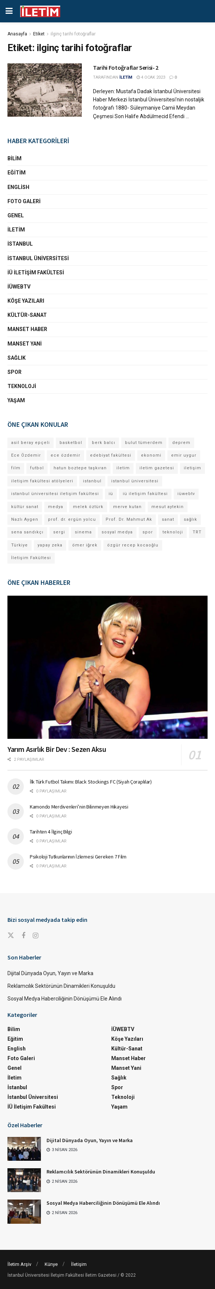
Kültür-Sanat (27, 315)
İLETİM (125, 77)
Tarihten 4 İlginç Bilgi (51, 831)
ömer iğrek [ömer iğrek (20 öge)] (84, 545)
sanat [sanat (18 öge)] (168, 519)
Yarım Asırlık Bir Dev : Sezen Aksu (56, 749)
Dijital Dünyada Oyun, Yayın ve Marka (50, 973)
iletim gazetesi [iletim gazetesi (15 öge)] (156, 468)
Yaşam (16, 400)
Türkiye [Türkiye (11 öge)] (19, 545)
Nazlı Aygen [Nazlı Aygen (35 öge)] (24, 519)
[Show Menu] (9, 11)
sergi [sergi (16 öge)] (59, 532)
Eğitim (16, 173)
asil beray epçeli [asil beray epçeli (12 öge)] (30, 442)
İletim (16, 230)
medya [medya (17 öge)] (55, 506)
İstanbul (20, 244)
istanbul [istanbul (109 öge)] (92, 481)
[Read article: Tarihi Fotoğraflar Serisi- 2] (44, 90)
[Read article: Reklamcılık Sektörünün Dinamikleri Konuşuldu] (24, 1180)
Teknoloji (21, 386)
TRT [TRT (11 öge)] (197, 532)
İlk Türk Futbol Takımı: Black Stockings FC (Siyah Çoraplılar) (91, 781)
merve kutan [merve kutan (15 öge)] (127, 506)
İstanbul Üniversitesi (38, 258)
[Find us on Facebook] (23, 936)
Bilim (14, 158)
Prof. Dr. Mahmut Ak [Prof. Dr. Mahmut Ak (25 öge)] (129, 519)
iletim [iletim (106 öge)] (123, 468)
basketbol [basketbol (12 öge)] (71, 442)
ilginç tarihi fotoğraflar (73, 34)
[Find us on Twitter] (10, 935)
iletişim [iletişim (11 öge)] (192, 468)
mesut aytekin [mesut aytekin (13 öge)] (167, 506)
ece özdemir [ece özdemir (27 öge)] (65, 455)
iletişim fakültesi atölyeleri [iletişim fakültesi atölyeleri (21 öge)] (42, 481)
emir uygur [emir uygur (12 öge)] (183, 455)
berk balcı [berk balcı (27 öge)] (103, 442)
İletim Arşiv (19, 1264)
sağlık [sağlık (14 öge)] (190, 519)
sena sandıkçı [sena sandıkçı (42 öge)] (27, 532)
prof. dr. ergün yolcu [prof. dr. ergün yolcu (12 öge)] (72, 519)
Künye (51, 1264)
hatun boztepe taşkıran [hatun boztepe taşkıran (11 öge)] (80, 468)
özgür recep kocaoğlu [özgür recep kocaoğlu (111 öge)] (132, 545)
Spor (14, 372)
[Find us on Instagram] (35, 936)
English (18, 187)
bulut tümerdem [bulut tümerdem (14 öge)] (144, 442)
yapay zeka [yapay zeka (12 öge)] (50, 545)
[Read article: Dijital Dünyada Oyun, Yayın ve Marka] (24, 1149)
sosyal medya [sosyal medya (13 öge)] (117, 532)
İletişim (79, 1264)
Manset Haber (27, 329)
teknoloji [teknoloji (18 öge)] (173, 532)
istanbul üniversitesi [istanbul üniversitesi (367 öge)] (134, 481)
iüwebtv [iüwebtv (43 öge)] (186, 493)
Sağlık (16, 358)
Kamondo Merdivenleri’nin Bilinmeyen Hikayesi (79, 806)
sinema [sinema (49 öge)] (83, 532)
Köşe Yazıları (25, 301)
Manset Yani (24, 344)
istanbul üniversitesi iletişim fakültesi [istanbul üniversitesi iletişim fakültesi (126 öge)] (55, 493)
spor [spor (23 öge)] (147, 532)
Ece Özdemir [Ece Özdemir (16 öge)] (26, 455)
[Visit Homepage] (40, 11)
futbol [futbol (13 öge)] (37, 468)
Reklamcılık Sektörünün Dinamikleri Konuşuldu (61, 986)
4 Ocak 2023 (151, 77)
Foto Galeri (24, 201)
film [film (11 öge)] (15, 468)
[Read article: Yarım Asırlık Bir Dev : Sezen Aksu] (107, 667)
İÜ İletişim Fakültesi (35, 272)
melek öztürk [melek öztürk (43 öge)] (88, 506)
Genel (15, 215)
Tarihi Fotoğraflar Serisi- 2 (125, 67)
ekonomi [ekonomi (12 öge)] (151, 455)
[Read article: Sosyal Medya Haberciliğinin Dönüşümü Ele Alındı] (24, 1211)
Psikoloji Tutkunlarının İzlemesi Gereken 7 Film (78, 856)
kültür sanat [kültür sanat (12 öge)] (24, 506)
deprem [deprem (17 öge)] (181, 442)
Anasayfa (17, 34)
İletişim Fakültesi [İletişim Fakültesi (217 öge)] (31, 557)
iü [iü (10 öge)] (111, 493)
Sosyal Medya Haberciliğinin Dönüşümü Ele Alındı (64, 999)
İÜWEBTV (19, 287)
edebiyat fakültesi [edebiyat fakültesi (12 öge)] (110, 455)
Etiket (39, 34)
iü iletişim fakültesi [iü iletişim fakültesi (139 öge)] (145, 493)
